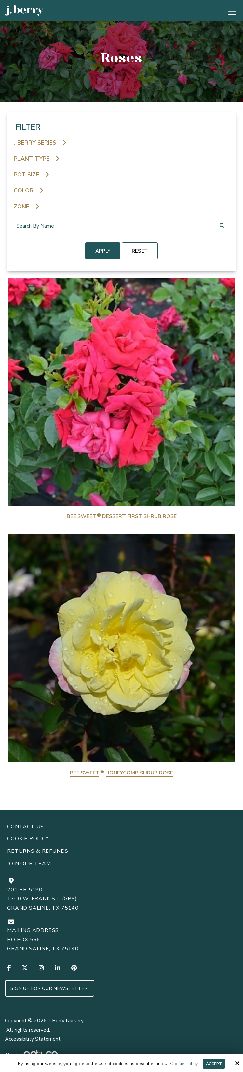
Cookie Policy (184, 1064)
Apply (102, 251)
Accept (214, 1063)
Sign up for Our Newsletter (49, 988)
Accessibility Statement (33, 1039)
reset (140, 251)
